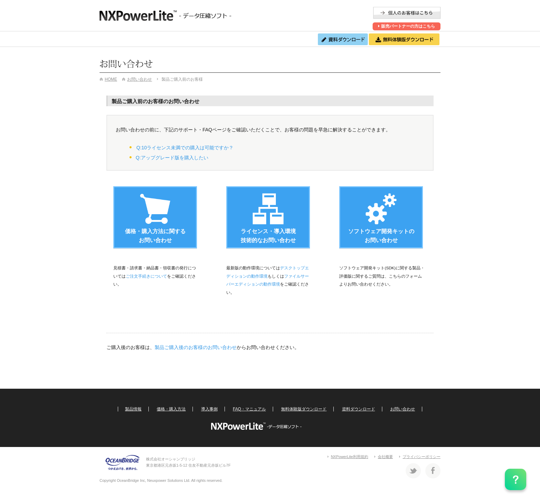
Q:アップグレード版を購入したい (172, 157)
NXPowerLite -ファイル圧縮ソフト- (168, 15)
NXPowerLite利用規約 (349, 457)
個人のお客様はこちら (407, 13)
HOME (111, 79)
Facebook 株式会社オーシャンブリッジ (432, 470)
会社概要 (385, 457)
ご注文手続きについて (146, 276)
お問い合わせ (290, 39)
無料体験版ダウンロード (303, 409)
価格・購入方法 (153, 39)
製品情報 (112, 39)
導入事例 (195, 39)
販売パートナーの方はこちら (406, 26)
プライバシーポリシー (421, 457)
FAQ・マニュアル (244, 39)
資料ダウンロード (358, 409)
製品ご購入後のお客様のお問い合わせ (196, 347)
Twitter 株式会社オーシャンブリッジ (413, 470)
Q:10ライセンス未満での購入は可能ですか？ (184, 147)
